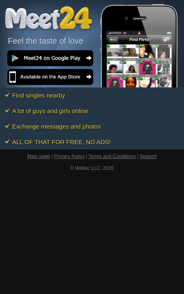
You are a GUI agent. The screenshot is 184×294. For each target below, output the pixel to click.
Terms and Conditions (112, 156)
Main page (38, 156)
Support (148, 156)
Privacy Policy (69, 156)
